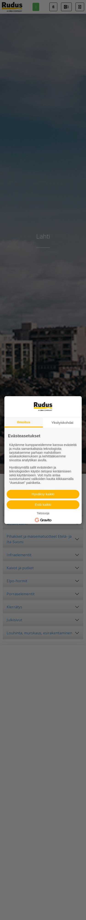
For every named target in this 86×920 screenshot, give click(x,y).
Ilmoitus (23, 422)
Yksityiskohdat (62, 422)
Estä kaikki (43, 504)
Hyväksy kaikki (43, 494)
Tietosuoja (43, 513)
